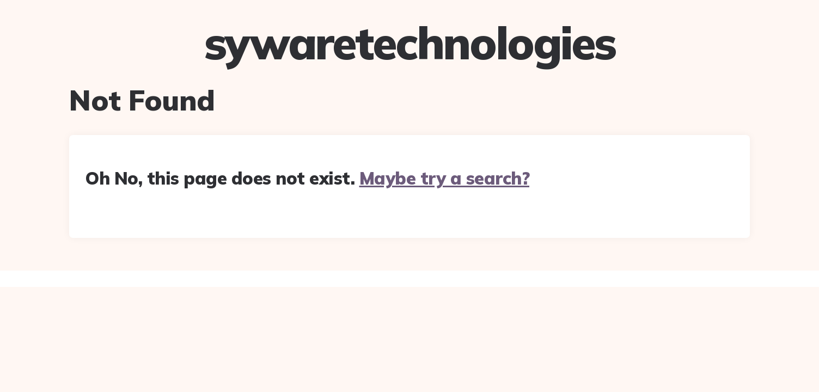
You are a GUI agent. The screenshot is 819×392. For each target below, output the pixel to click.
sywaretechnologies (409, 43)
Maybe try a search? (444, 178)
